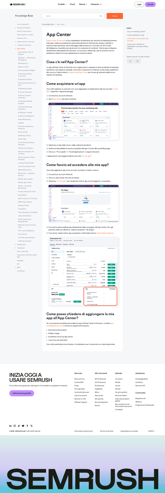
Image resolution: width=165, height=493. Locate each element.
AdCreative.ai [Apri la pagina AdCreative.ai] (23, 63)
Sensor (97, 405)
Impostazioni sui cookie (129, 431)
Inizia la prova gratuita (21, 393)
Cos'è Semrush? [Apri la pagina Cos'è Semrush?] (23, 24)
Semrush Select (121, 395)
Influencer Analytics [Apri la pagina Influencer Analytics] (25, 148)
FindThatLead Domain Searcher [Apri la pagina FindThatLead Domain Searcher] (26, 144)
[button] (137, 61)
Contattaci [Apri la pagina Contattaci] (21, 271)
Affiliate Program (80, 402)
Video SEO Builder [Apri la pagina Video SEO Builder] (24, 216)
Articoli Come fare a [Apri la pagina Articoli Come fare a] (24, 31)
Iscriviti (150, 4)
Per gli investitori (121, 392)
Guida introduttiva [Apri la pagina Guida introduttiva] (23, 28)
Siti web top (99, 399)
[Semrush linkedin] (10, 426)
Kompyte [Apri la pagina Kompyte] (20, 260)
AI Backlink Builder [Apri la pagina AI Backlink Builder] (25, 79)
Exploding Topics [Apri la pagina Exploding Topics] (24, 135)
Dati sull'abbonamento (104, 233)
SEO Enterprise (100, 379)
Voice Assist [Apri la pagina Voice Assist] (22, 234)
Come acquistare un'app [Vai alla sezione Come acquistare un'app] (135, 35)
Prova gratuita (79, 389)
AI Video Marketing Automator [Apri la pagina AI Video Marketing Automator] (25, 108)
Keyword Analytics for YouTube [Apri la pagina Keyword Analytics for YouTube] (26, 153)
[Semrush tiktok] (19, 426)
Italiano (151, 431)
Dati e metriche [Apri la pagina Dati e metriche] (22, 251)
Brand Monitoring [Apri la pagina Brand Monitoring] (24, 119)
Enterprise (95, 4)
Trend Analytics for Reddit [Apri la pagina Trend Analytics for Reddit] (27, 212)
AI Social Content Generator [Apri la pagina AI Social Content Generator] (24, 97)
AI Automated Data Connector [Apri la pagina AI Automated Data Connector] (25, 75)
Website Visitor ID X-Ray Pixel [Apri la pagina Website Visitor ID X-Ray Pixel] (27, 226)
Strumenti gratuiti (101, 402)
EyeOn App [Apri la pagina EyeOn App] (22, 139)
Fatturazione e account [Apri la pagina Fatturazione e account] (25, 42)
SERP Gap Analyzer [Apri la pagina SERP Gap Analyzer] (25, 202)
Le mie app (86, 156)
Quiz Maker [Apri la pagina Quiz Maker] (22, 195)
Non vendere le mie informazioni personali (123, 405)
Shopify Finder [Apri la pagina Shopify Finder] (23, 205)
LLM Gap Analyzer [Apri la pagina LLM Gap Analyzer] (24, 241)
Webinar (138, 402)
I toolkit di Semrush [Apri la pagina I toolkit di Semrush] (24, 45)
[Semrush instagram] (15, 426)
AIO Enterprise (100, 382)
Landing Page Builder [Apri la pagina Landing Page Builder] (26, 163)
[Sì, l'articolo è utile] (130, 61)
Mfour (97, 392)
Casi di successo (80, 395)
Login (139, 4)
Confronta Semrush (81, 392)
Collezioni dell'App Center (77, 72)
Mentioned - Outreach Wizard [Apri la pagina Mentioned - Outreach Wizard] (26, 174)
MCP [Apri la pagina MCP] (18, 267)
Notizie (117, 382)
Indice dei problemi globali (122, 400)
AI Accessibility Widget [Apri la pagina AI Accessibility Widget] (26, 70)
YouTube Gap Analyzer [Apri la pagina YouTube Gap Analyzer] (26, 237)
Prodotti (61, 4)
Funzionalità (78, 382)
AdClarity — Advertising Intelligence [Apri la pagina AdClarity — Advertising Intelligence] (26, 59)
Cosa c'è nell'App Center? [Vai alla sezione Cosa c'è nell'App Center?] (136, 31)
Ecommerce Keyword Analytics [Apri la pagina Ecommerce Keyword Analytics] (25, 127)
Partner (118, 389)
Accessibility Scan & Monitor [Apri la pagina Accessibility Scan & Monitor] (25, 53)
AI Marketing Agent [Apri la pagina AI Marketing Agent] (25, 88)
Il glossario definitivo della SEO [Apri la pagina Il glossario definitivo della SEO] (27, 256)
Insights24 (98, 389)
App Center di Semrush (56, 40)
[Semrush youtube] (23, 426)
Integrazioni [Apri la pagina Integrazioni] (21, 244)
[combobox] (71, 16)
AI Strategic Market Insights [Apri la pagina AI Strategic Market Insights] (25, 102)
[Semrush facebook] (27, 426)
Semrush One (79, 379)
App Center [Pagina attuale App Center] (21, 48)
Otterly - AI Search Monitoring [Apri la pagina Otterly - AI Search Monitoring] (25, 187)
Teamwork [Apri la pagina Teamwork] (21, 248)
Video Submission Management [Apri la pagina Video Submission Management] (24, 220)
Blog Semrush (140, 398)
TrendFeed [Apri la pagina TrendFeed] (22, 209)
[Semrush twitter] (31, 426)
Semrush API (140, 386)
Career (117, 386)
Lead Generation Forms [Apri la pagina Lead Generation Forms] (26, 166)
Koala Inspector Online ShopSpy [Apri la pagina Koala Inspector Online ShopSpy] (26, 158)
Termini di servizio (106, 431)
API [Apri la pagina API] (18, 264)
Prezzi (72, 4)
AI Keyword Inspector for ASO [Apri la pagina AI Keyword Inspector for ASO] (27, 84)
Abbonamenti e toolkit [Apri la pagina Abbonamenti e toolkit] (25, 35)
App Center (57, 99)
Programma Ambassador (144, 405)
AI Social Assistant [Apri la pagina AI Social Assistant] (25, 92)
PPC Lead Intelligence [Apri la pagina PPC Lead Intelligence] (26, 230)
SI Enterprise (99, 386)
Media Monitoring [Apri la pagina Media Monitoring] (24, 170)
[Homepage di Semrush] (17, 4)
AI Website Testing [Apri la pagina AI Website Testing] (25, 112)
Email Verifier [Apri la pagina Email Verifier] (23, 132)
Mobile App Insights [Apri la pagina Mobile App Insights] (25, 179)
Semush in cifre (80, 399)
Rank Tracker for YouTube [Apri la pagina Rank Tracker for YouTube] (27, 198)
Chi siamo (119, 379)
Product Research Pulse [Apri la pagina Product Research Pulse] (27, 191)
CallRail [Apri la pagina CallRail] (21, 123)
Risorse (82, 4)
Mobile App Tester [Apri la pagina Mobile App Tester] (25, 182)
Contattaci (119, 409)
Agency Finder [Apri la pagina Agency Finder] (23, 67)
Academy (139, 382)
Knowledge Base (24, 16)
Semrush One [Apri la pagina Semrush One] (22, 38)
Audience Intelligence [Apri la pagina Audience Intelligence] (26, 116)
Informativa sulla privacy (83, 431)
